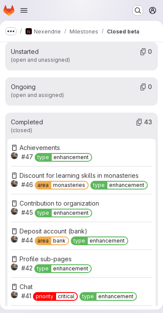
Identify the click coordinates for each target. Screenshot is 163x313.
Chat (26, 286)
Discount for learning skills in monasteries (79, 175)
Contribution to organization (59, 203)
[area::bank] (52, 240)
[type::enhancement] (63, 157)
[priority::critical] (55, 296)
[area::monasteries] (62, 185)
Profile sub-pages (46, 259)
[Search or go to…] (138, 10)
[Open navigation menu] (24, 10)
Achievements (40, 147)
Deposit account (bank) (53, 231)
